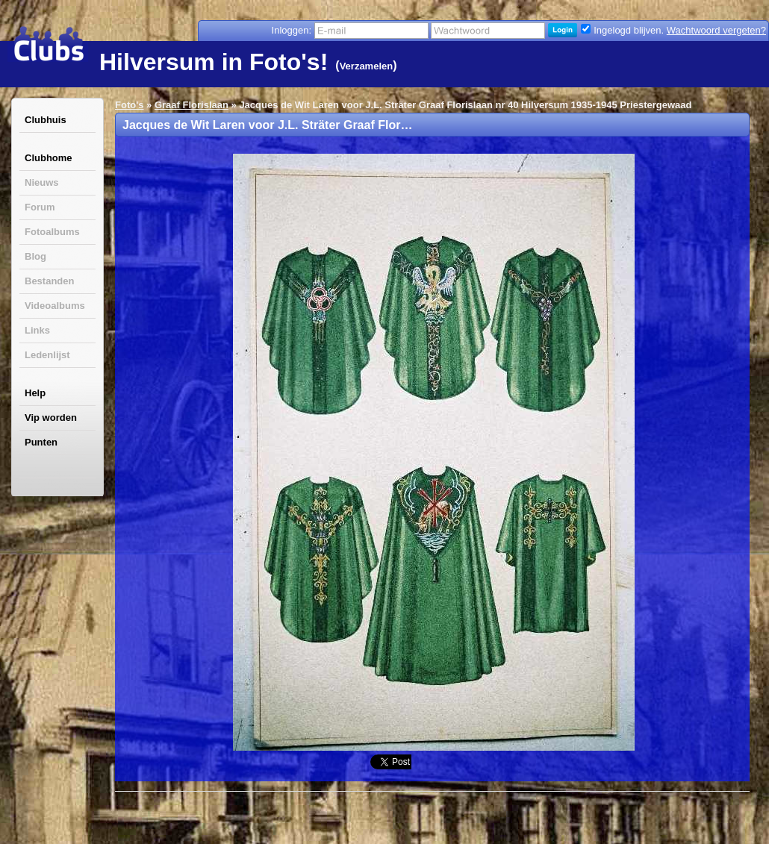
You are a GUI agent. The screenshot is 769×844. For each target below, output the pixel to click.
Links (37, 330)
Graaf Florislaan (191, 104)
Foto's (129, 104)
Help (35, 392)
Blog (35, 256)
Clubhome (48, 157)
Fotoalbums (52, 231)
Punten (41, 442)
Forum (40, 207)
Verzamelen (366, 66)
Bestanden (49, 281)
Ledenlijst (47, 354)
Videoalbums (55, 305)
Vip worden (51, 417)
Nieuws (42, 182)
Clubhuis (45, 119)
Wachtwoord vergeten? (716, 30)
